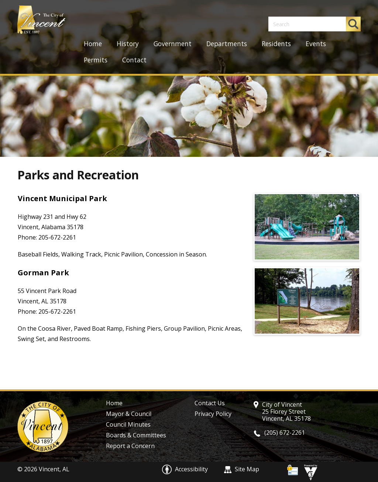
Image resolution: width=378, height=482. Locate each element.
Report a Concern (130, 446)
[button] (353, 24)
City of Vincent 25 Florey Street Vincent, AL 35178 (286, 411)
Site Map (241, 469)
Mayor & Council (128, 414)
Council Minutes (128, 424)
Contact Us (210, 403)
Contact (134, 60)
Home (93, 43)
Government (173, 43)
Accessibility (185, 469)
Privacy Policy (213, 414)
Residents (276, 43)
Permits (95, 60)
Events (316, 43)
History (128, 43)
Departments (226, 43)
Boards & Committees (136, 435)
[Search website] (303, 24)
